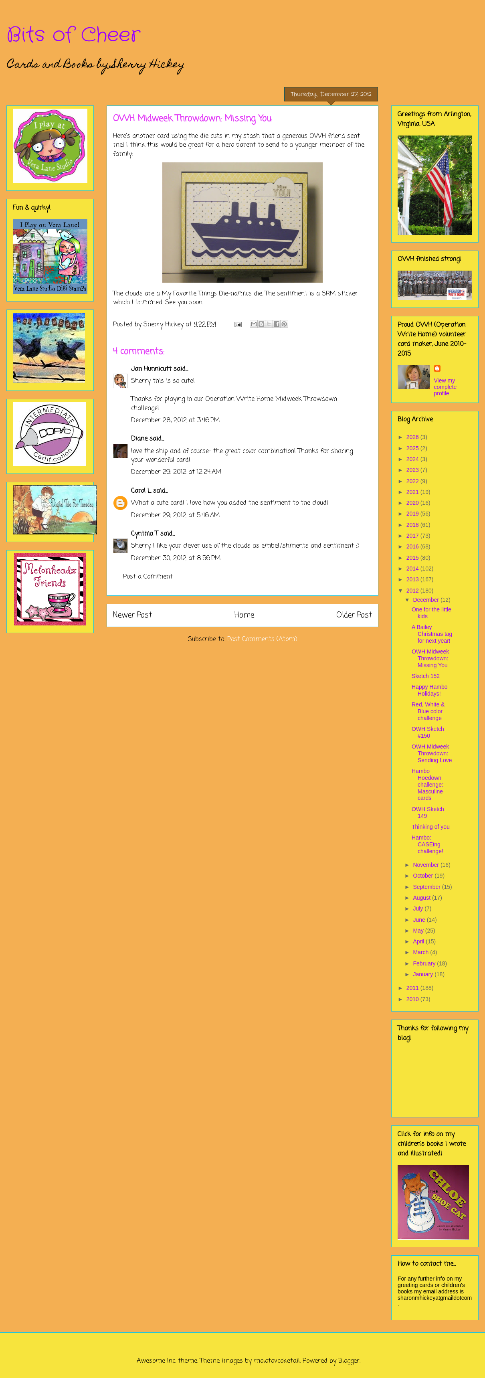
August (422, 897)
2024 (413, 459)
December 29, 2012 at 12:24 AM (176, 472)
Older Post (354, 615)
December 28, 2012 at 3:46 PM (175, 420)
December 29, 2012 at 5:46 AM (175, 515)
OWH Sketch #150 (428, 732)
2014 (413, 568)
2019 (413, 513)
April (419, 941)
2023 (413, 470)
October (423, 875)
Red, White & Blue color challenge (428, 711)
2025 (413, 448)
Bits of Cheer (73, 35)
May (419, 930)
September (427, 887)
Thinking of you (431, 827)
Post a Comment (148, 577)
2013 (413, 579)
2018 (413, 525)
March (421, 952)
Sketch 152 (426, 676)
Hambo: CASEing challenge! (427, 844)
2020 (413, 503)
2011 (413, 988)
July (418, 908)
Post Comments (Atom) (262, 639)
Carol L (141, 491)
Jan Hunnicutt (151, 369)
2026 (413, 437)
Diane (139, 439)
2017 (413, 535)
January (423, 974)
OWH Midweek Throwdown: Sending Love (432, 753)
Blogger (349, 1361)
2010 (413, 999)
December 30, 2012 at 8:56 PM (176, 558)
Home (244, 615)
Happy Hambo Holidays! (430, 690)
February (425, 963)
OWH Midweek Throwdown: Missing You (430, 658)
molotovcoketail (277, 1361)
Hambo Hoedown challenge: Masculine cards (427, 784)
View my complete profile (445, 387)
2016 (413, 546)
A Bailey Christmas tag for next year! (432, 634)
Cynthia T (144, 534)
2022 (413, 481)
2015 (413, 557)
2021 (413, 492)
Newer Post (132, 615)
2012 (413, 590)
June (419, 920)
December (426, 600)
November (426, 865)
